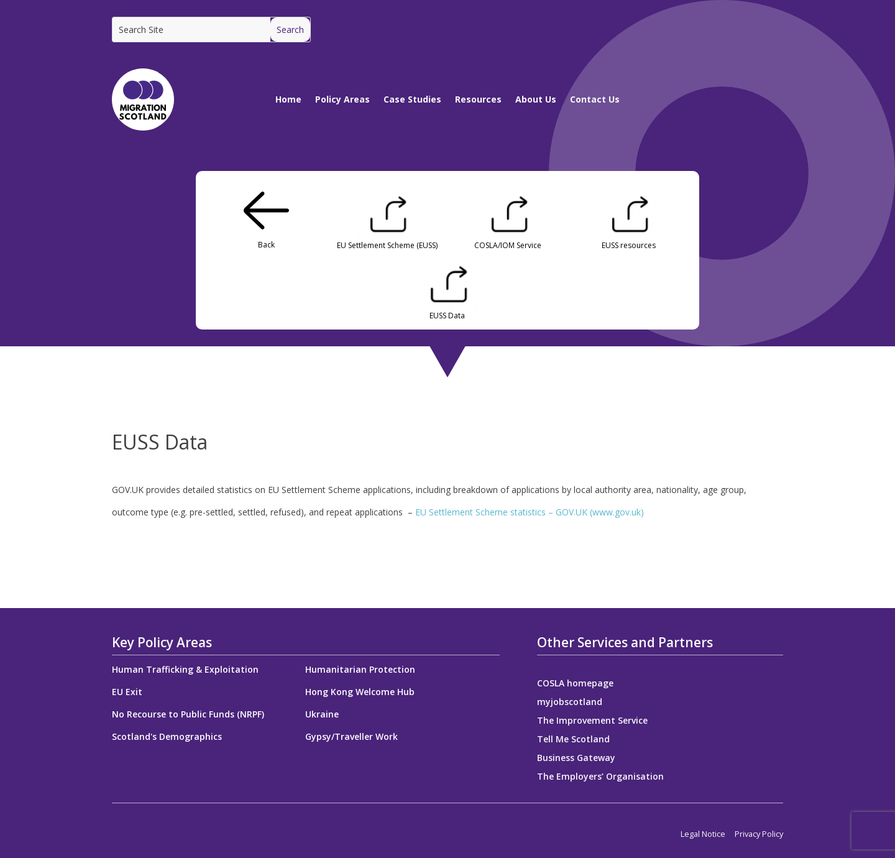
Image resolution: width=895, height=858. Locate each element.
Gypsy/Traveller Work (351, 736)
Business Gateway (576, 758)
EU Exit (127, 692)
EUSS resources (629, 245)
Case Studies (412, 99)
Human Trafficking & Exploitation (185, 669)
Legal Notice (703, 833)
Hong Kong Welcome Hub (360, 692)
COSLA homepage (575, 684)
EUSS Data (447, 315)
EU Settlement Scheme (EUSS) (387, 245)
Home (288, 99)
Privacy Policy (759, 833)
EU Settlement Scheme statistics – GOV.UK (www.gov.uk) (529, 512)
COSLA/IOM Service (507, 245)
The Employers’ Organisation (600, 777)
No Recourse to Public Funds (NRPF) (188, 714)
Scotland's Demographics (167, 736)
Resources (478, 99)
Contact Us (595, 99)
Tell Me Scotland (573, 740)
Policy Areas (342, 99)
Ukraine (322, 714)
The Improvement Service (592, 721)
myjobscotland (569, 703)
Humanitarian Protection (360, 669)
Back (266, 245)
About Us (535, 99)
